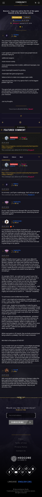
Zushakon (18, 20)
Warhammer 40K (17, 17)
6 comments (21, 127)
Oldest (14, 157)
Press (21, 439)
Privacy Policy (21, 447)
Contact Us (21, 451)
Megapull (16, 23)
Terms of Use (21, 443)
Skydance (31, 195)
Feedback (26, 17)
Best (21, 157)
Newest (5, 157)
